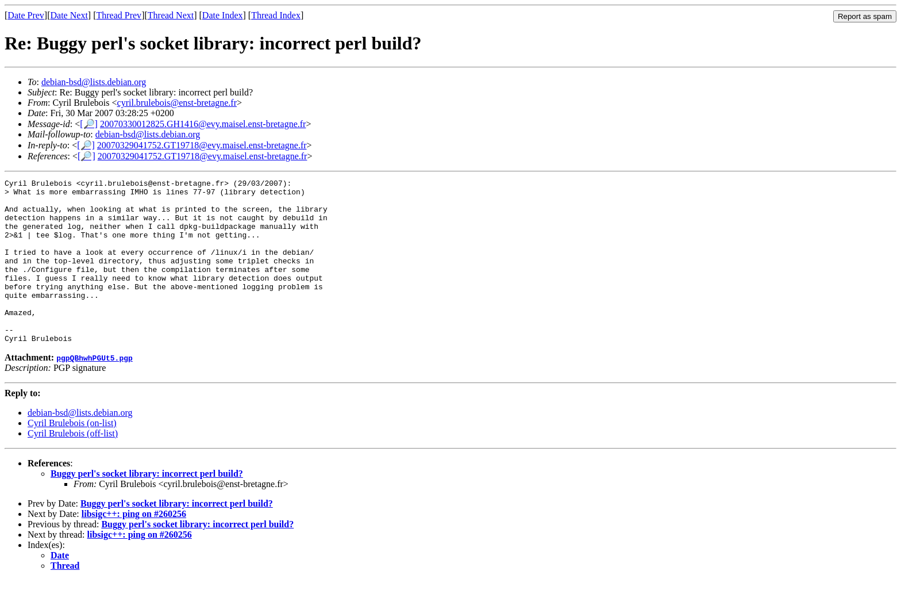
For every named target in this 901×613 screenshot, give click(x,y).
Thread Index (276, 15)
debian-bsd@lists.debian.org (93, 82)
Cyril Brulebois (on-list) (72, 456)
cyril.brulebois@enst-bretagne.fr (177, 103)
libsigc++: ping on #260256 (134, 546)
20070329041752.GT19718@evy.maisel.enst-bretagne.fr (202, 145)
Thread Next (171, 15)
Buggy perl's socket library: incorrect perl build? (147, 506)
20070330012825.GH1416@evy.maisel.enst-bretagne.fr (203, 124)
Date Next (69, 15)
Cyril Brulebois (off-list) (73, 466)
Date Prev (25, 15)
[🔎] (89, 124)
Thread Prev (118, 15)
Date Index (222, 15)
